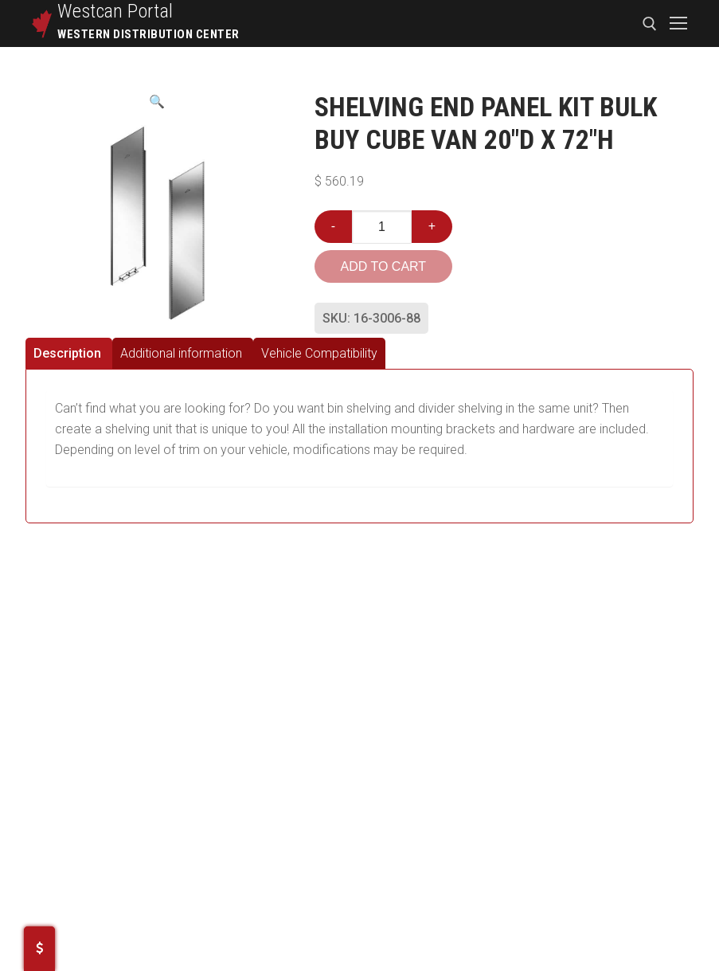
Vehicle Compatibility (319, 353)
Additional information (181, 353)
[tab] (68, 353)
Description (67, 353)
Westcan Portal (115, 11)
